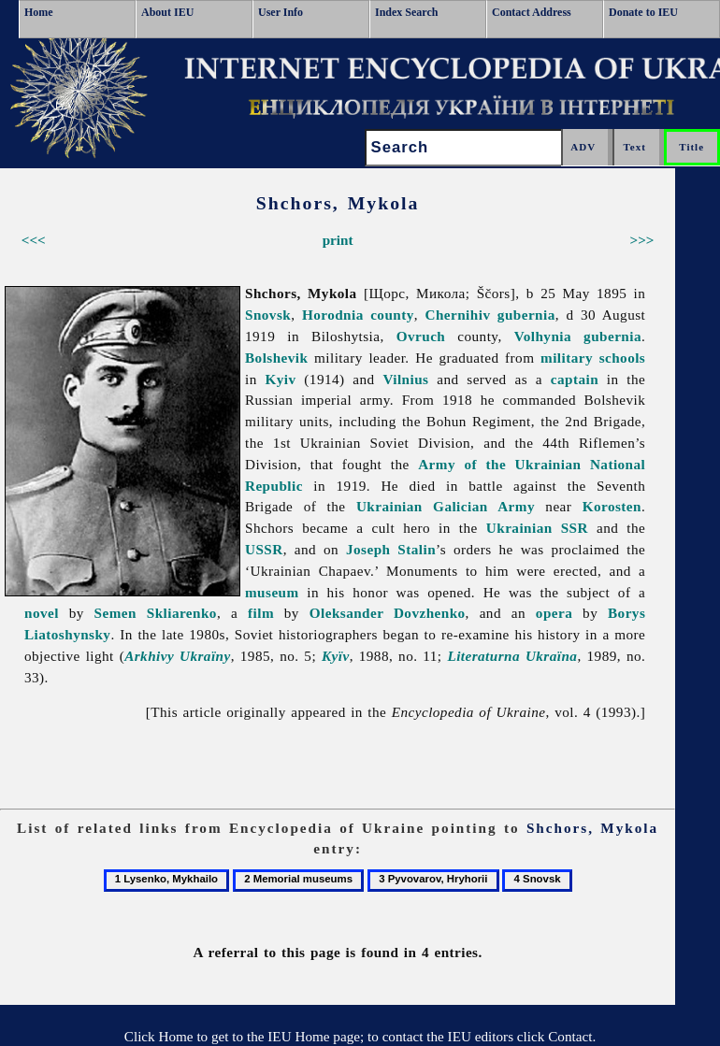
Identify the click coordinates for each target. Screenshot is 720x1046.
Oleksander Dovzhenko (388, 613)
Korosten (612, 506)
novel (41, 613)
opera (554, 613)
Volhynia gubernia (577, 336)
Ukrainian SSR (537, 528)
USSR (264, 549)
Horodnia (333, 314)
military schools (592, 357)
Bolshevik (276, 357)
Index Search (406, 12)
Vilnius (405, 379)
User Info (280, 12)
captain (574, 379)
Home (38, 12)
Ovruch (421, 336)
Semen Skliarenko (155, 613)
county (392, 314)
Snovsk (268, 314)
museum (272, 592)
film (261, 613)
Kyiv (281, 379)
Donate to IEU (643, 12)
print (338, 240)
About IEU (167, 12)
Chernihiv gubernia (490, 314)
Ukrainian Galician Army (445, 506)
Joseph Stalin (391, 549)
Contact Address (531, 12)
